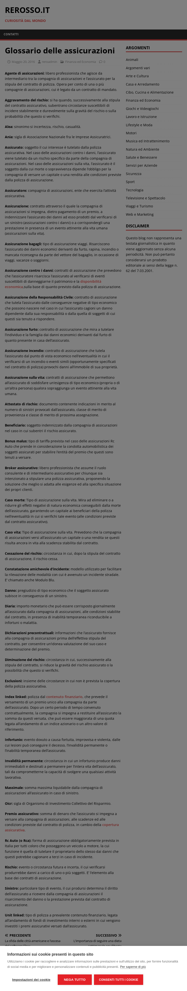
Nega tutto (74, 979)
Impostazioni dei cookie (31, 979)
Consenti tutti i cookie (118, 979)
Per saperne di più (133, 967)
